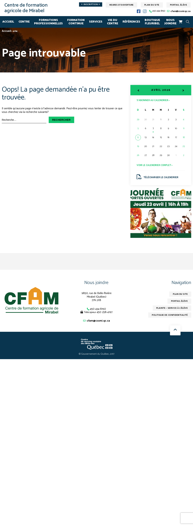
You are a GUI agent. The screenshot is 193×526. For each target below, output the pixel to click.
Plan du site (151, 5)
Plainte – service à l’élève (171, 308)
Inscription (90, 4)
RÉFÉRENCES (131, 21)
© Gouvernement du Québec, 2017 (97, 354)
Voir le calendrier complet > (154, 165)
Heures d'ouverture (121, 5)
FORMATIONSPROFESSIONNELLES (48, 22)
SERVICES (95, 21)
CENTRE (24, 21)
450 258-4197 (105, 312)
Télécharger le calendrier (158, 177)
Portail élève (178, 5)
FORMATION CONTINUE (76, 22)
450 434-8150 (158, 11)
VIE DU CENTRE (112, 22)
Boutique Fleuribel (152, 22)
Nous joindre (96, 283)
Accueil (8, 21)
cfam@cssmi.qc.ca (181, 11)
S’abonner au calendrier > (153, 100)
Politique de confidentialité (169, 315)
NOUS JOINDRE (170, 22)
